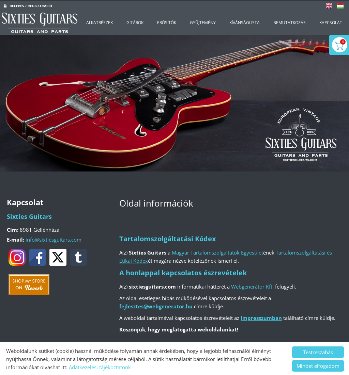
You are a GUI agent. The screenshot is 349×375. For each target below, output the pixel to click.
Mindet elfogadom (318, 365)
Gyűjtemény (203, 22)
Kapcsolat (330, 22)
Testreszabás (318, 351)
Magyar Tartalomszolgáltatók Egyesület (217, 251)
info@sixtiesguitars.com (53, 238)
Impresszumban (261, 317)
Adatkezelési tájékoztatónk (100, 366)
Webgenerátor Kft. (252, 285)
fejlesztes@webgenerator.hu (156, 305)
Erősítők (166, 22)
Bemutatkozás (289, 22)
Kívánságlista (244, 22)
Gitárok (134, 22)
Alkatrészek (99, 22)
